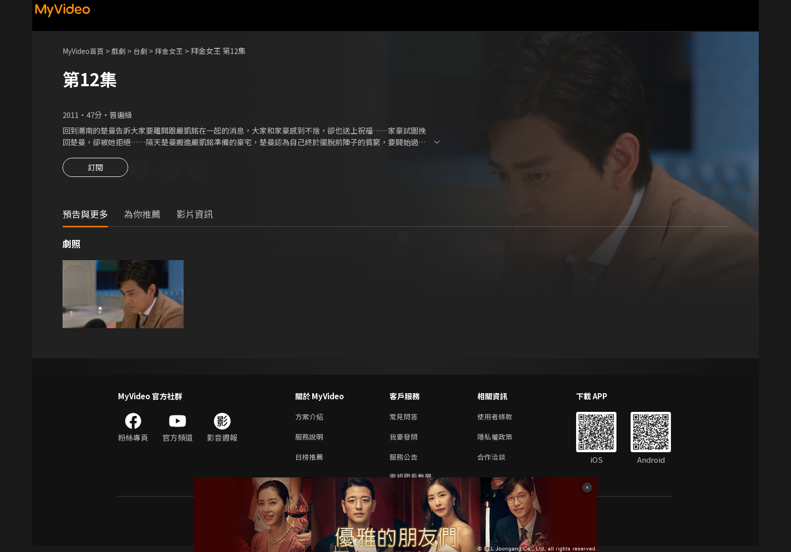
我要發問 (404, 440)
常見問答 (404, 418)
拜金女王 (176, 50)
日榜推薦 (310, 461)
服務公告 (404, 461)
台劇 (146, 50)
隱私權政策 (499, 440)
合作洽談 (495, 461)
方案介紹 (310, 418)
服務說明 (310, 440)
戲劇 (123, 50)
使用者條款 (499, 418)
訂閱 (95, 170)
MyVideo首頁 (85, 50)
